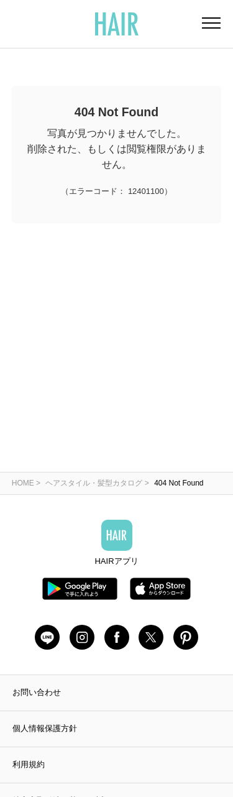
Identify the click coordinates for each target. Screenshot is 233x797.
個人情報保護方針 (44, 728)
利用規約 (28, 764)
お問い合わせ (36, 692)
